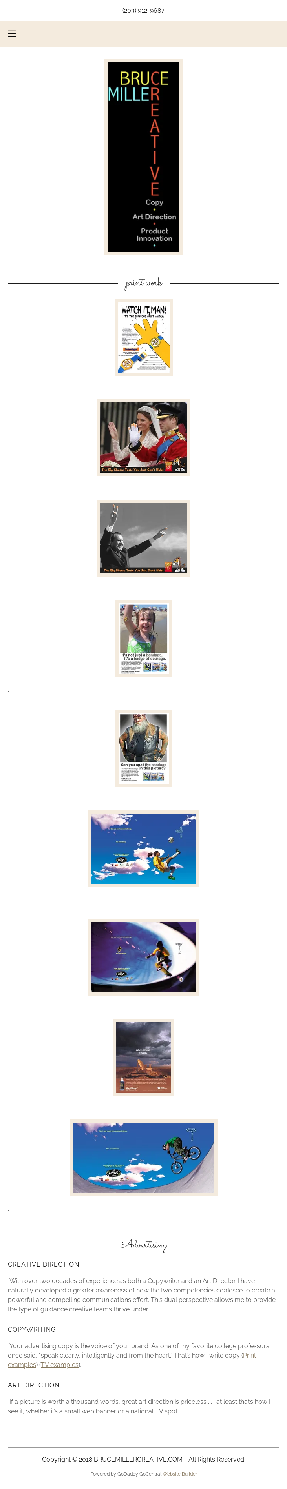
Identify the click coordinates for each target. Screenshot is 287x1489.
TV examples (60, 1365)
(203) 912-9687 (143, 10)
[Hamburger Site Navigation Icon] (12, 34)
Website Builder (180, 1474)
